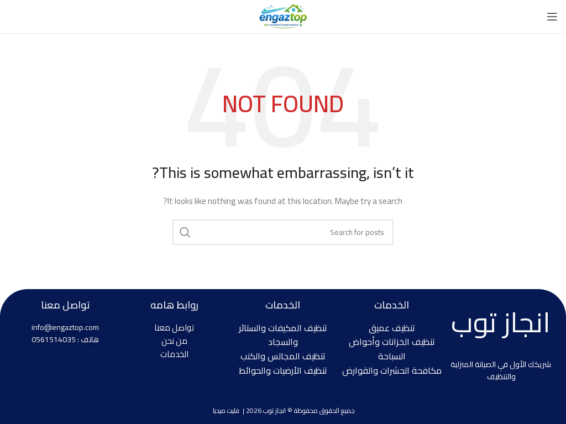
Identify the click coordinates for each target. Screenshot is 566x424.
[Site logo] (283, 16)
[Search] (283, 232)
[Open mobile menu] (552, 17)
